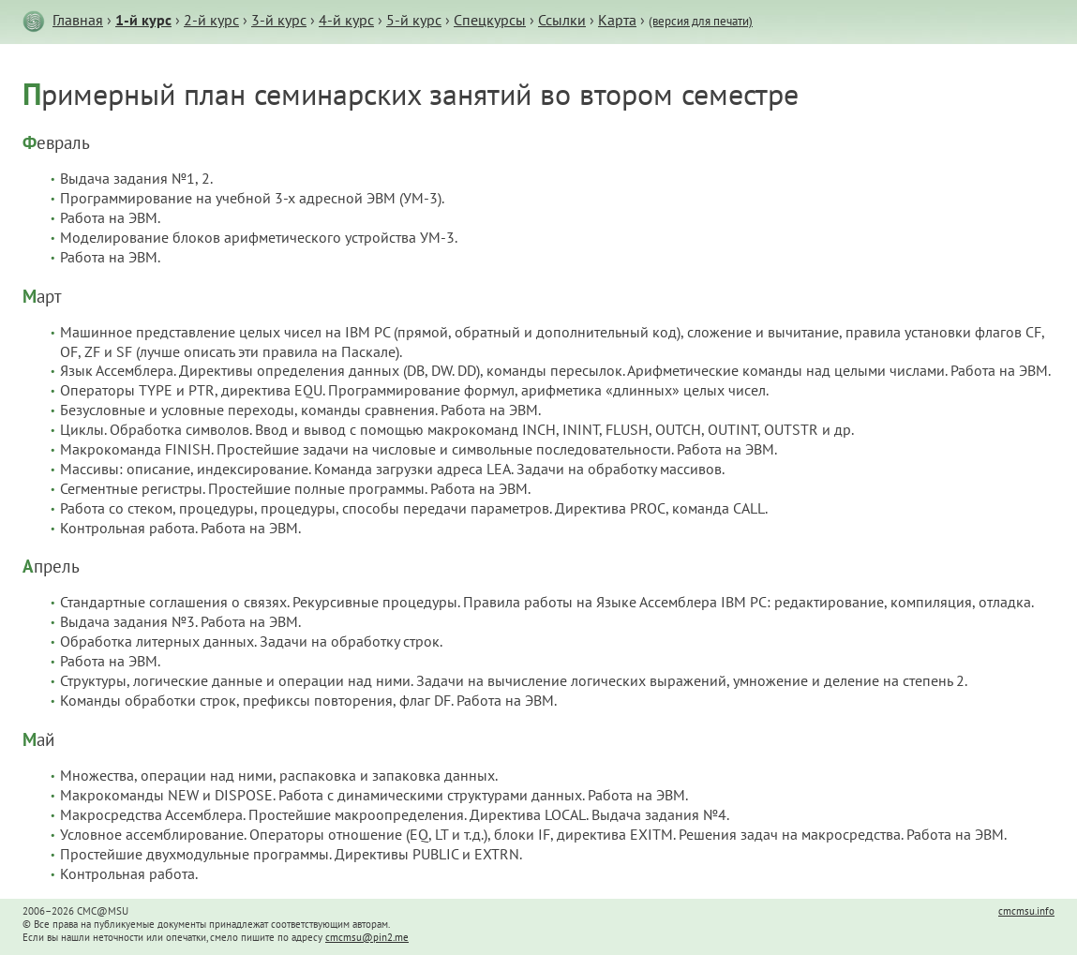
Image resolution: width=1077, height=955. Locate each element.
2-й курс (211, 19)
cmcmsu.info (1026, 911)
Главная (77, 19)
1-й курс (143, 19)
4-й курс (346, 19)
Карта (617, 19)
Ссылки (562, 19)
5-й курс (413, 19)
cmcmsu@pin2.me (367, 937)
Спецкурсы (490, 19)
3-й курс (279, 19)
